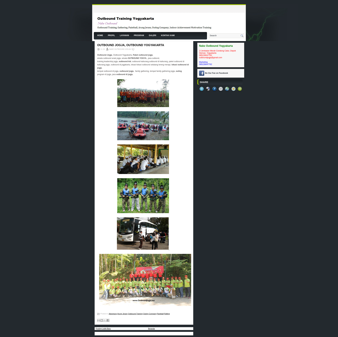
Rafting (167, 314)
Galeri (152, 35)
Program (139, 35)
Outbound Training (135, 314)
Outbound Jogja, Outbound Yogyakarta (130, 45)
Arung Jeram (122, 314)
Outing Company (149, 314)
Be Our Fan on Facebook (216, 73)
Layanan (124, 35)
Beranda (151, 329)
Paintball (160, 314)
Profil (111, 35)
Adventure (113, 314)
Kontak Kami (167, 35)
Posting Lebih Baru (103, 329)
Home (100, 35)
